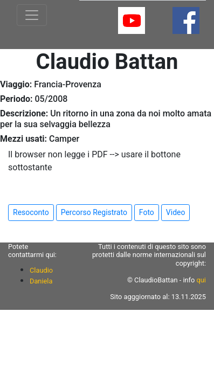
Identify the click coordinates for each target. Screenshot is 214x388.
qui (201, 280)
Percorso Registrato (94, 212)
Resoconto (31, 212)
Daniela (41, 281)
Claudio (41, 270)
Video (175, 212)
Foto (146, 212)
